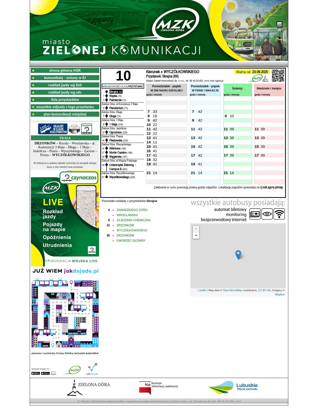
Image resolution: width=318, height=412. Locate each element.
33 (155, 111)
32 (155, 160)
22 (155, 125)
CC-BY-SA (264, 290)
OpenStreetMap (232, 290)
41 (155, 138)
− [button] (196, 235)
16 (155, 116)
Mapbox (280, 294)
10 (232, 116)
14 (155, 173)
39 (232, 129)
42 (200, 111)
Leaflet (202, 290)
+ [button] (196, 229)
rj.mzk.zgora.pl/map (271, 187)
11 (155, 142)
